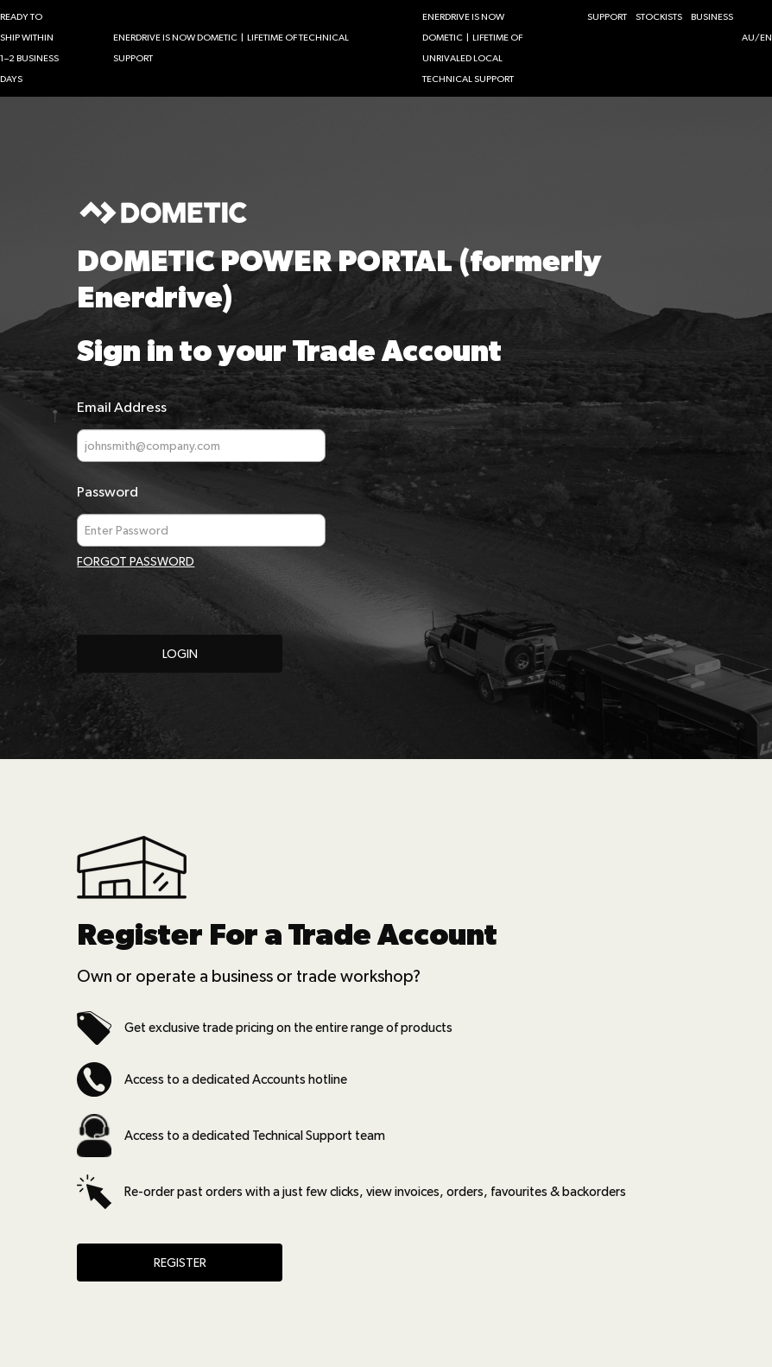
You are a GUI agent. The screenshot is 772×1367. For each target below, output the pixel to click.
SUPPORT (607, 16)
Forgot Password (135, 561)
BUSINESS (712, 16)
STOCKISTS (659, 16)
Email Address (122, 407)
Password (107, 492)
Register (180, 1262)
